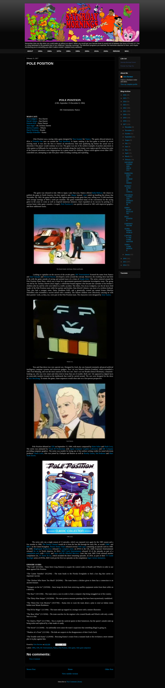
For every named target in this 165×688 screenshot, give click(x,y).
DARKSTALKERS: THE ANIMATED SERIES (129, 178)
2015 (125, 262)
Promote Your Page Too (127, 66)
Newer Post (31, 669)
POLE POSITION (128, 219)
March (127, 156)
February (128, 159)
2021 (125, 111)
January (127, 254)
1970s (59, 51)
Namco (55, 648)
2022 (125, 108)
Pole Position (63, 648)
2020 (125, 114)
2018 (125, 121)
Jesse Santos (106, 295)
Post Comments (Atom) (74, 682)
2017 (125, 124)
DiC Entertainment (46, 648)
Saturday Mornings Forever (128, 62)
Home (70, 669)
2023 (125, 105)
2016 (125, 258)
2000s (87, 51)
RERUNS (116, 51)
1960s (49, 51)
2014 (125, 265)
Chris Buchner (128, 77)
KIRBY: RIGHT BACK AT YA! (129, 210)
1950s (40, 51)
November (128, 130)
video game (71, 648)
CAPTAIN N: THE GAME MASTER (129, 238)
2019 (125, 118)
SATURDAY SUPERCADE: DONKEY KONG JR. (129, 200)
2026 (125, 95)
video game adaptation (83, 648)
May (126, 150)
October (128, 133)
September (128, 137)
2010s (96, 51)
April (127, 153)
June (126, 146)
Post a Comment (34, 659)
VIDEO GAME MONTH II (128, 247)
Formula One (38, 141)
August (127, 140)
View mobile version (70, 674)
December (128, 127)
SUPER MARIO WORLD (128, 231)
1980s (68, 51)
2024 (125, 101)
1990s (78, 51)
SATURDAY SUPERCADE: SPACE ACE (129, 166)
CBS (37, 648)
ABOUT (30, 51)
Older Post (109, 669)
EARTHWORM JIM (128, 225)
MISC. (127, 51)
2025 (125, 98)
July (126, 143)
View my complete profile (129, 84)
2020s (106, 51)
